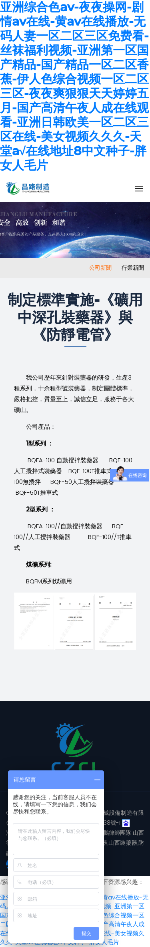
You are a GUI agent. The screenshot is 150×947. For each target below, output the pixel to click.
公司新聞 (100, 268)
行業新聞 (133, 268)
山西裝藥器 (123, 843)
